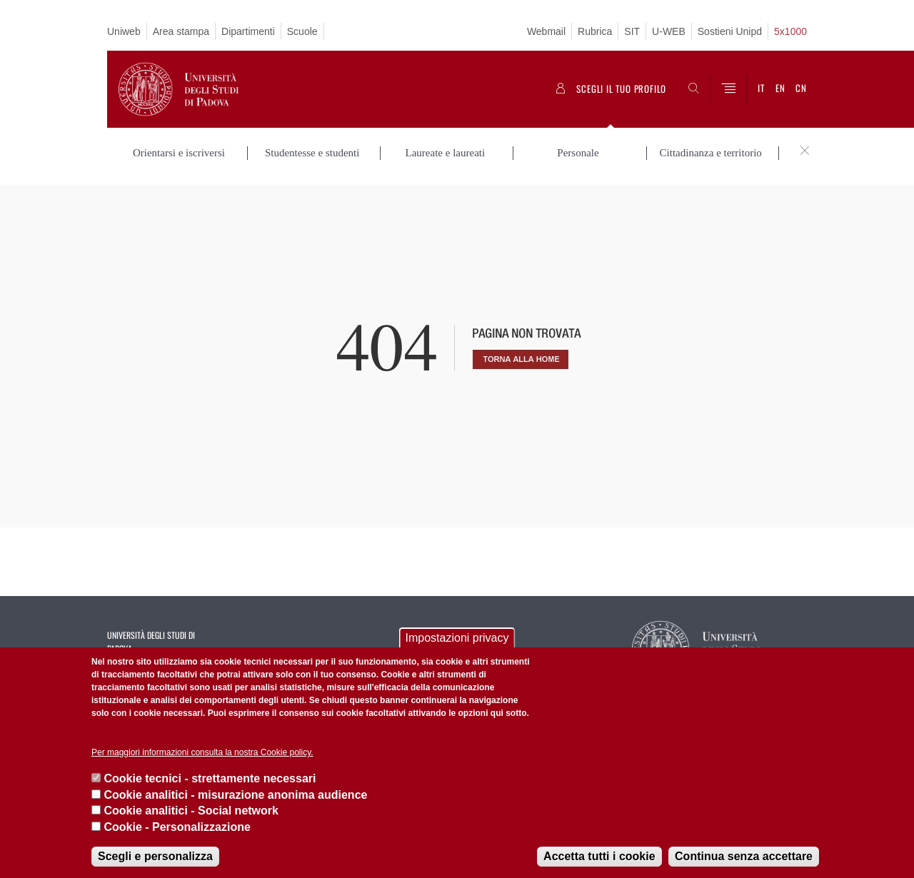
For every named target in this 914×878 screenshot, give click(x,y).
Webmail (546, 31)
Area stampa (181, 31)
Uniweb (124, 31)
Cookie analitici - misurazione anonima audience (235, 795)
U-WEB (669, 31)
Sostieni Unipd (730, 31)
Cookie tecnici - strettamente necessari (210, 778)
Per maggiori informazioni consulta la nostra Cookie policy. (202, 752)
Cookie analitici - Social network (191, 810)
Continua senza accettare (744, 856)
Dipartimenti (248, 31)
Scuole (302, 31)
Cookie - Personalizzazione (177, 827)
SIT (632, 31)
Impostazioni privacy (457, 638)
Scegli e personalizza (155, 856)
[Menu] (728, 89)
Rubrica (595, 31)
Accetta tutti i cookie (599, 856)
